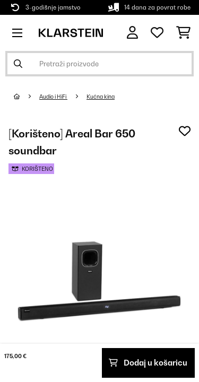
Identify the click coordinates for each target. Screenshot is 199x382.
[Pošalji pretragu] (18, 63)
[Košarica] (183, 32)
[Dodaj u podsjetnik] (185, 131)
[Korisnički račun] (132, 32)
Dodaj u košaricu (148, 362)
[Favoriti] (157, 32)
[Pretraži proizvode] (99, 63)
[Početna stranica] (26, 96)
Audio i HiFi (53, 96)
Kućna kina (100, 96)
